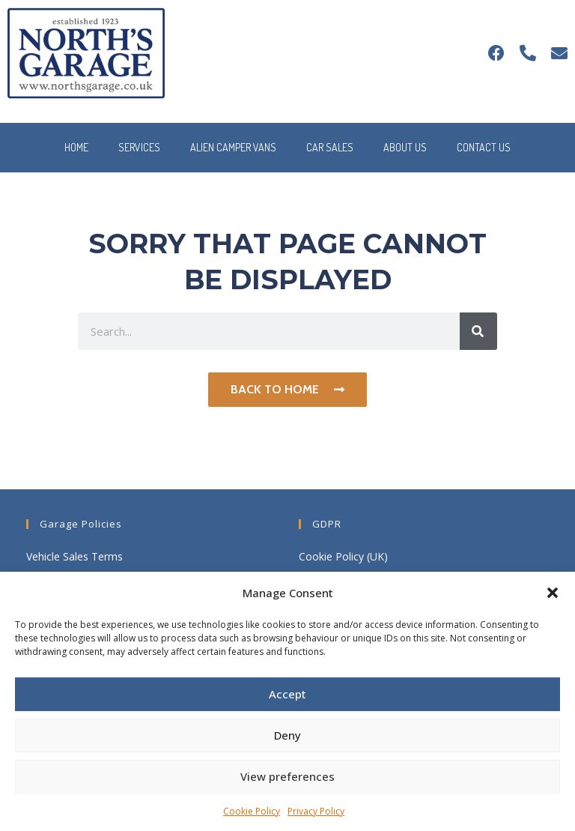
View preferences (287, 776)
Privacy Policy (316, 811)
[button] (552, 592)
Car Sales (329, 147)
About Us (405, 147)
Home (76, 147)
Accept (287, 693)
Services (139, 147)
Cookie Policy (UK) (343, 556)
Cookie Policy (251, 811)
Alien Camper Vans (233, 147)
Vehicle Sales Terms (74, 556)
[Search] (478, 331)
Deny (287, 735)
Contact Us (484, 147)
